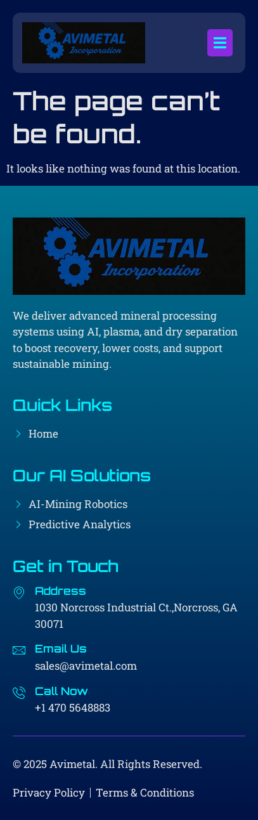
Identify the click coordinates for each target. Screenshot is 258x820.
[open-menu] (220, 42)
